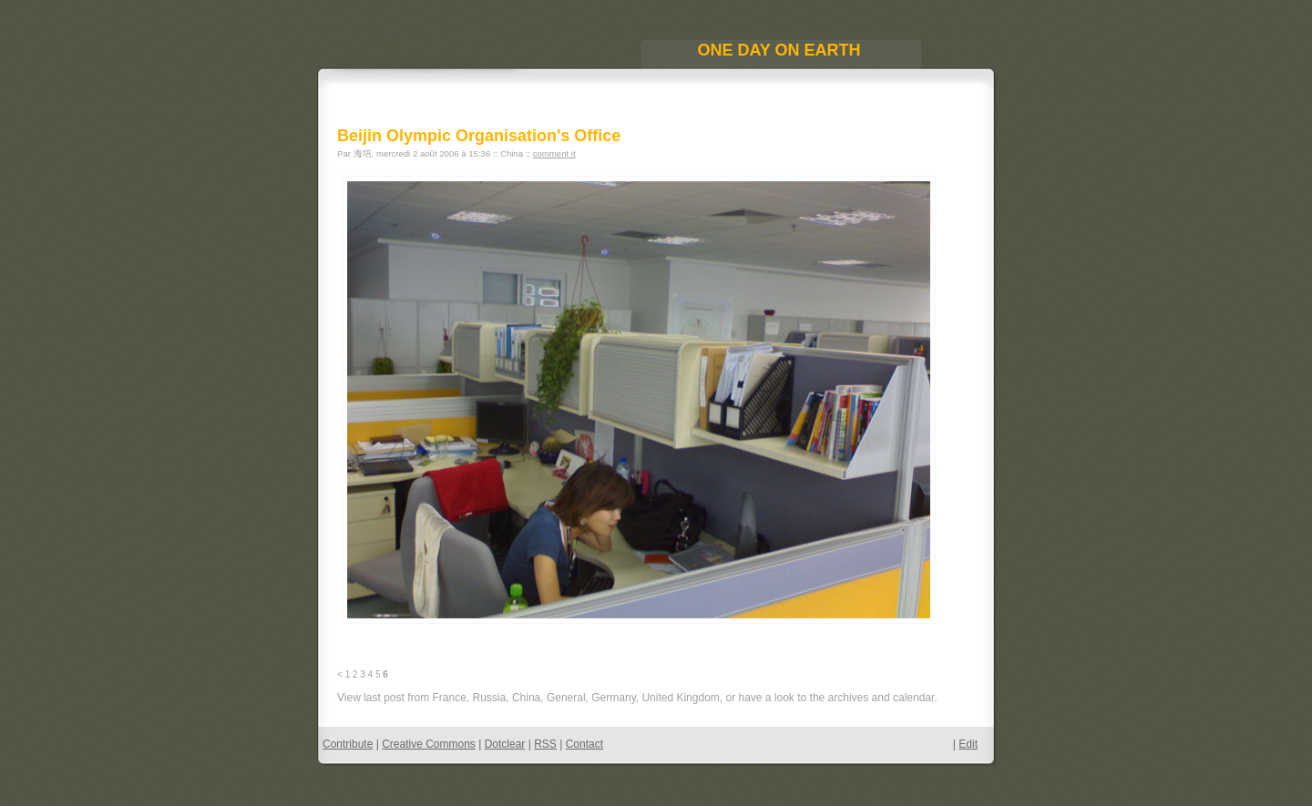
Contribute (348, 744)
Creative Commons (429, 744)
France (449, 697)
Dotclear (505, 744)
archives (848, 697)
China (526, 697)
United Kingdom (680, 697)
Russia (490, 697)
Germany (613, 697)
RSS (545, 744)
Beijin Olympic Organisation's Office (478, 136)
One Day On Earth (778, 50)
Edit (968, 744)
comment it (554, 153)
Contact (584, 744)
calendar (913, 697)
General (566, 697)
